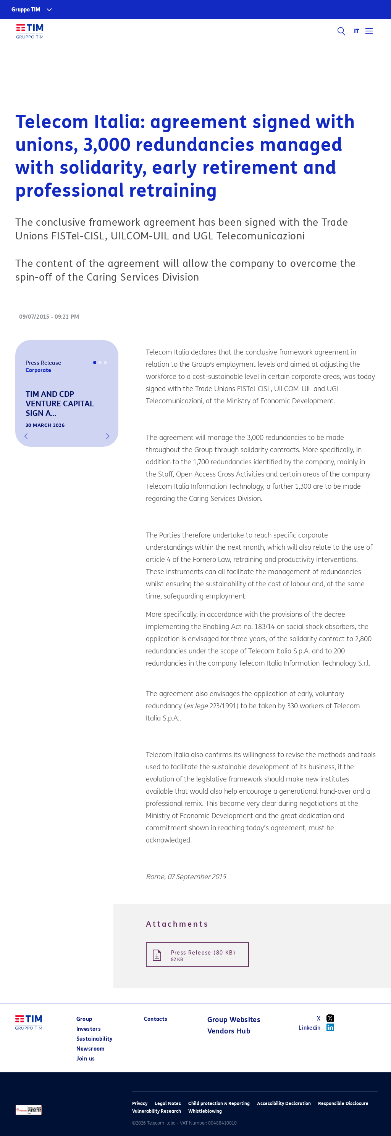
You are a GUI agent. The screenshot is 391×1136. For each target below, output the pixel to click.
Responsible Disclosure (343, 1103)
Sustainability (94, 1039)
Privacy (139, 1103)
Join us (85, 1059)
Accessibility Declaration (284, 1103)
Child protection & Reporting (219, 1103)
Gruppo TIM (25, 9)
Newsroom (90, 1049)
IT (357, 31)
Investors (88, 1029)
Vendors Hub (228, 1031)
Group (84, 1019)
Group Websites (234, 1020)
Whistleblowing (205, 1111)
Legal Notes (168, 1103)
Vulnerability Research (156, 1111)
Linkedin (319, 1027)
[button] (26, 436)
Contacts (156, 1019)
